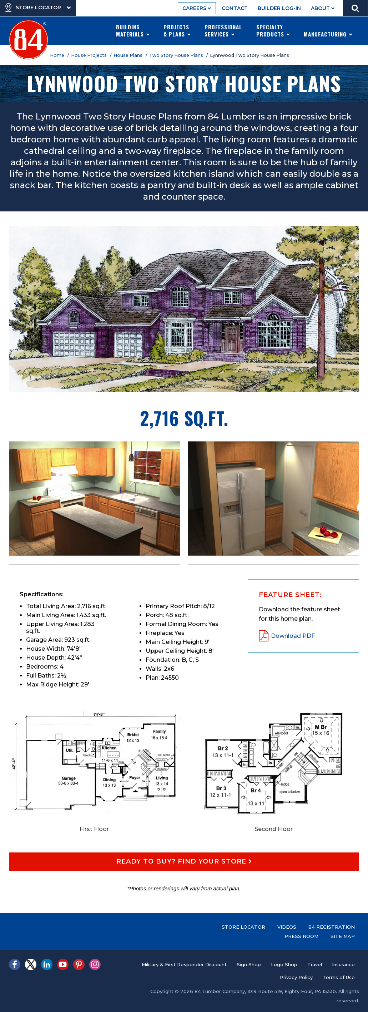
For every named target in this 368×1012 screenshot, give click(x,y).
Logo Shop (284, 964)
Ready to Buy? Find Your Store (184, 861)
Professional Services (223, 30)
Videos (286, 927)
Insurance (343, 964)
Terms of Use (339, 977)
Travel (314, 964)
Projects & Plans (177, 30)
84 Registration (331, 927)
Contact (235, 8)
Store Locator (243, 927)
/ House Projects (88, 55)
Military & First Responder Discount (184, 964)
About (323, 8)
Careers (196, 8)
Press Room (301, 936)
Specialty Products (273, 30)
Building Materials (133, 30)
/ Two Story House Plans (175, 55)
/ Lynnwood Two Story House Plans (248, 55)
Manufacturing (328, 30)
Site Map (343, 936)
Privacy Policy (296, 977)
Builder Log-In (279, 8)
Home (58, 55)
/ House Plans (127, 55)
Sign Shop (249, 964)
